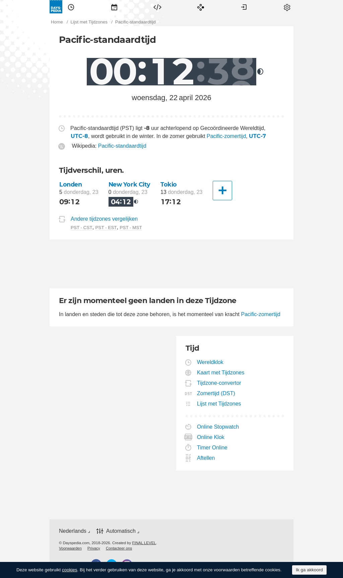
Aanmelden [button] (243, 6)
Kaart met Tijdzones (220, 372)
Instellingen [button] (287, 6)
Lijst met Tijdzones (219, 404)
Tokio (168, 184)
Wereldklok (210, 362)
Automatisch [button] (121, 531)
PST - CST (81, 227)
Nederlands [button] (72, 531)
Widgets (157, 6)
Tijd (71, 6)
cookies (69, 569)
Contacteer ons (119, 548)
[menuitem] (71, 6)
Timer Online (212, 447)
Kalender (114, 6)
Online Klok (210, 437)
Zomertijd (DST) (216, 393)
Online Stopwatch (218, 427)
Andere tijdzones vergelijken (104, 219)
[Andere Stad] (222, 190)
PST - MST (131, 227)
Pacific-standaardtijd (122, 146)
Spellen (200, 6)
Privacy (93, 548)
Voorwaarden (70, 548)
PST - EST (106, 227)
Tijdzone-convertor (219, 383)
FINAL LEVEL (144, 543)
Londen (70, 184)
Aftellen (206, 458)
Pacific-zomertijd (226, 136)
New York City (130, 184)
